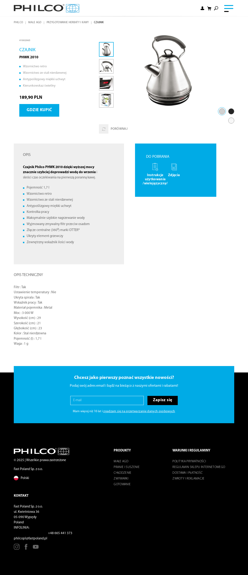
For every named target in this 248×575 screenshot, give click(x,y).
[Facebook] (26, 548)
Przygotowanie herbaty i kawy (68, 22)
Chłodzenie (122, 473)
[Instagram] (17, 548)
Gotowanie (122, 484)
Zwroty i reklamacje (188, 478)
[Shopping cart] (209, 8)
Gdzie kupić (39, 110)
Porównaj (113, 129)
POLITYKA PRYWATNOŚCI (189, 461)
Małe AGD (35, 22)
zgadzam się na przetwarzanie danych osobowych (139, 411)
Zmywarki (121, 478)
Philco (18, 22)
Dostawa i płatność (187, 473)
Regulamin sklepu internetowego (198, 467)
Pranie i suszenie (127, 467)
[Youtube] (36, 548)
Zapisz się (162, 400)
